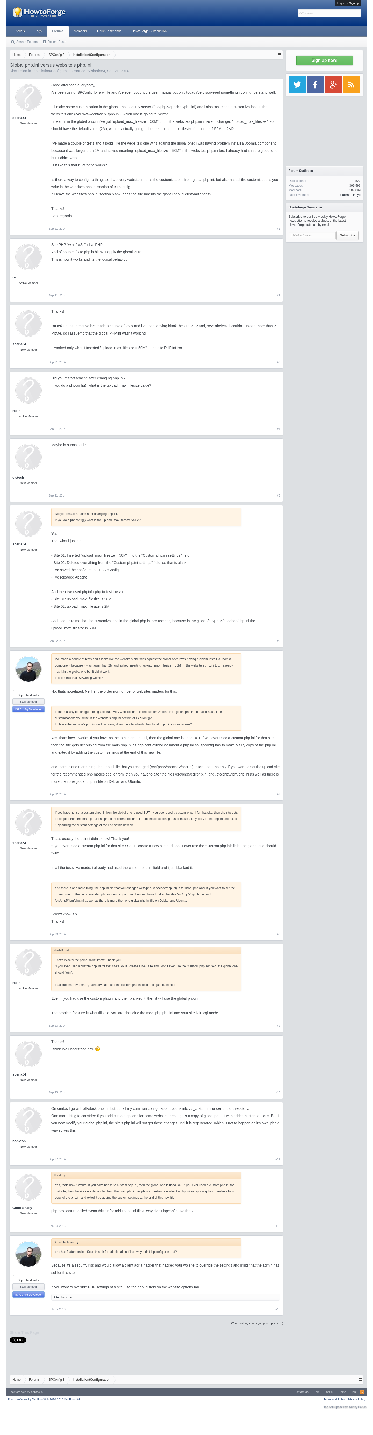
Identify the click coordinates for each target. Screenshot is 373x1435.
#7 (278, 794)
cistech (18, 477)
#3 (278, 362)
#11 (278, 1159)
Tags (38, 31)
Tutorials (19, 31)
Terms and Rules (334, 1399)
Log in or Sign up (348, 3)
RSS (362, 1392)
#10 (278, 1092)
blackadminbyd (350, 195)
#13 (278, 1309)
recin (16, 277)
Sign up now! (325, 60)
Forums (57, 31)
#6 (278, 640)
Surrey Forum (358, 1407)
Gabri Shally (22, 1208)
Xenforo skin (18, 1391)
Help (317, 1391)
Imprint (329, 1391)
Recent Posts (57, 42)
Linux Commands (109, 31)
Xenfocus (37, 1391)
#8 (278, 934)
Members (80, 31)
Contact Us (301, 1391)
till (14, 689)
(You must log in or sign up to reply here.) (257, 1323)
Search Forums (27, 42)
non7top (19, 1141)
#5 (278, 495)
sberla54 (98, 71)
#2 (278, 295)
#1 (278, 228)
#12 (278, 1225)
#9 (278, 1025)
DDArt (57, 1297)
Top (353, 1391)
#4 (278, 428)
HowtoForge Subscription (149, 31)
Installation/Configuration (53, 71)
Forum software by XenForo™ (44, 1399)
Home (342, 1391)
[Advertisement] (324, 277)
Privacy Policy (356, 1399)
